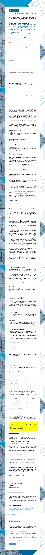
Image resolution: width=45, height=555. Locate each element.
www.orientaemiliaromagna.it (14, 513)
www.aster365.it (33, 513)
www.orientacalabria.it (21, 508)
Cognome (25, 37)
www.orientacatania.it (19, 510)
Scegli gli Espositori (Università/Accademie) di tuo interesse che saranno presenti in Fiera (22, 73)
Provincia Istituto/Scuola (28, 53)
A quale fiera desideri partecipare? (13, 59)
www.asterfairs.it (12, 514)
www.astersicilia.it (19, 507)
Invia (12, 544)
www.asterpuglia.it (19, 509)
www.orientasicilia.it (12, 507)
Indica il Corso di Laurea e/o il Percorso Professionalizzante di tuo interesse (22, 66)
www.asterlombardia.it (22, 511)
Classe (10, 53)
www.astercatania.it (27, 510)
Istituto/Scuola (26, 48)
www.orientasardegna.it (27, 507)
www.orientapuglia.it (12, 509)
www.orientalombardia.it (13, 511)
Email (24, 42)
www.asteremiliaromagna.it (25, 513)
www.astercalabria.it (29, 508)
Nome (10, 37)
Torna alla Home (13, 10)
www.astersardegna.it (13, 508)
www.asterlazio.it (12, 510)
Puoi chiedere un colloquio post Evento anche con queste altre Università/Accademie (21, 96)
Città (10, 42)
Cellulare (10, 48)
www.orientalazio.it (27, 509)
